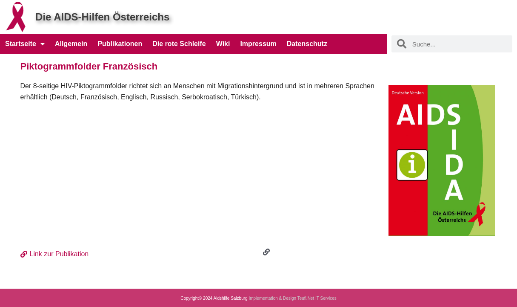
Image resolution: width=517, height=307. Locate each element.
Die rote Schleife (179, 43)
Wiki (223, 43)
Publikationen (119, 43)
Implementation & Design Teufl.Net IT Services (292, 298)
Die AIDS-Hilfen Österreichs (102, 17)
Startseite (25, 44)
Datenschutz (307, 43)
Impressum (258, 43)
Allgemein (71, 43)
